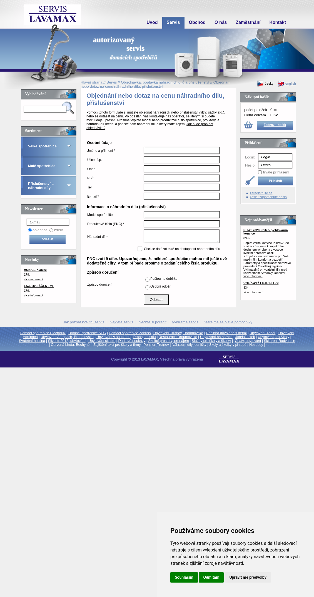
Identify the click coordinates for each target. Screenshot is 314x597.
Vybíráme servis (185, 322)
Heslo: (250, 165)
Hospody (256, 345)
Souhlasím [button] (184, 577)
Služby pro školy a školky (211, 341)
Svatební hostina (32, 341)
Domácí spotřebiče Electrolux (43, 333)
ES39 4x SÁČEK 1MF (39, 286)
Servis (173, 22)
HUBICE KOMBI (35, 269)
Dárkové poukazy (131, 341)
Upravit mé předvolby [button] (247, 577)
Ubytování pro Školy (273, 337)
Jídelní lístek (245, 337)
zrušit (58, 230)
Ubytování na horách (216, 337)
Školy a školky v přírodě (227, 345)
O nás (221, 22)
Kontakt (277, 22)
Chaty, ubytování (248, 341)
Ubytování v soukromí (113, 337)
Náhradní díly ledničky (189, 345)
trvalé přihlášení (276, 172)
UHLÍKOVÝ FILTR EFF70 (260, 282)
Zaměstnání (248, 22)
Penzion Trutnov (156, 345)
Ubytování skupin (101, 341)
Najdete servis (121, 322)
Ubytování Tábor (262, 333)
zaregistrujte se (261, 193)
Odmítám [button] (211, 577)
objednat (40, 230)
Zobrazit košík (275, 125)
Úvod (152, 22)
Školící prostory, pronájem (168, 341)
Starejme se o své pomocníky (228, 322)
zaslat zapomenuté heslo (268, 197)
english (287, 83)
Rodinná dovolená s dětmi (226, 333)
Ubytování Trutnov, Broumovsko (178, 333)
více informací (33, 279)
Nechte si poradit (152, 322)
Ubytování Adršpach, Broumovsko (67, 337)
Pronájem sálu (144, 337)
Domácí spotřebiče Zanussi (130, 333)
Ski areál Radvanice (279, 341)
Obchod (197, 22)
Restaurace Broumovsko (178, 337)
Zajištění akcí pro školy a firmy (117, 345)
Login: (250, 157)
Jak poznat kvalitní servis (83, 322)
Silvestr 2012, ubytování (67, 341)
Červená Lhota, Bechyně (70, 345)
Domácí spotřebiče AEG (87, 333)
